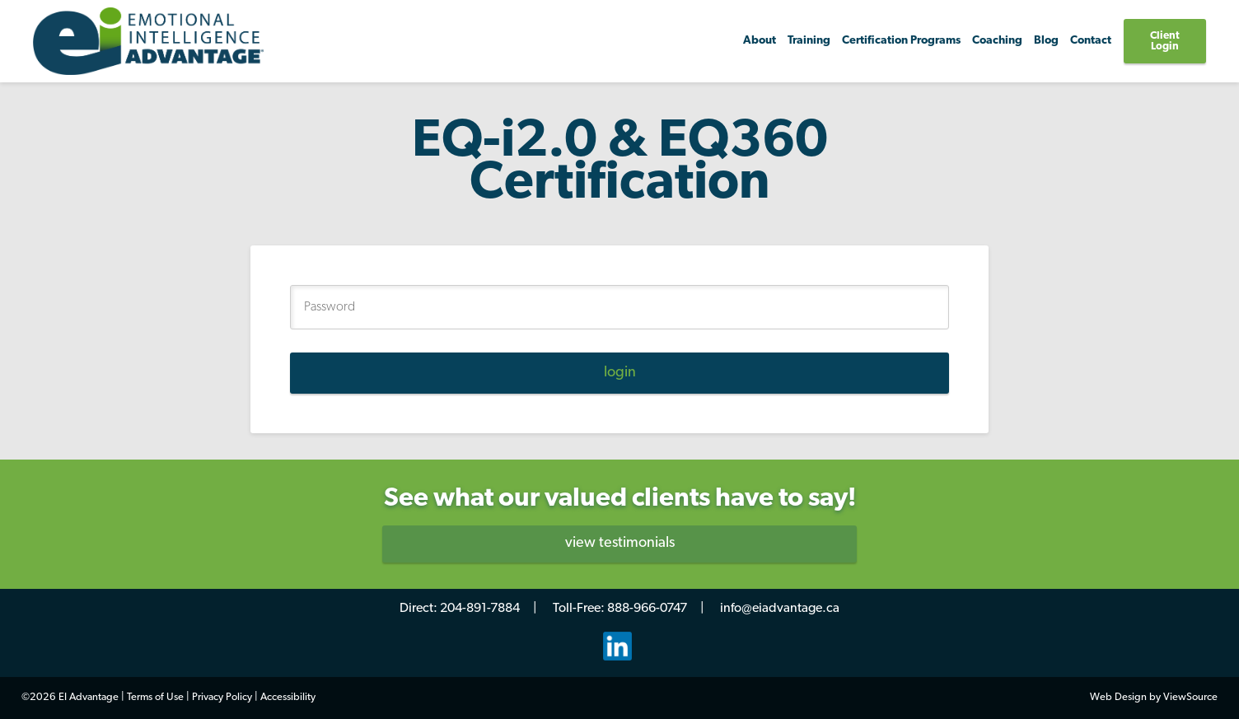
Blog (1046, 41)
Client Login (1165, 41)
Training (809, 41)
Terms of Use (155, 697)
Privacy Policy (222, 697)
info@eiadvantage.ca (779, 608)
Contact (1090, 41)
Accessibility (288, 697)
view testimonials (620, 543)
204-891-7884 (480, 608)
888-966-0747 (647, 608)
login (620, 373)
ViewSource (1190, 697)
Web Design (1118, 697)
